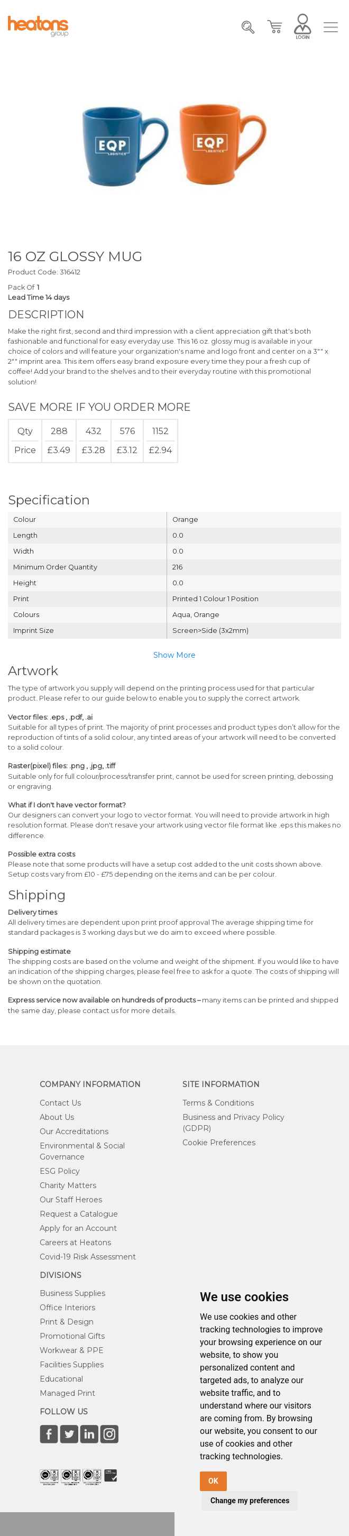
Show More (174, 655)
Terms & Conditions (218, 1103)
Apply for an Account (78, 1228)
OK (213, 1481)
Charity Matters (68, 1185)
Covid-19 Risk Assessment (88, 1257)
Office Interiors (67, 1307)
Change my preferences (249, 1500)
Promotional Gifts (72, 1336)
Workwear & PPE (72, 1350)
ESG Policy (60, 1171)
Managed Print (67, 1393)
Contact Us (60, 1103)
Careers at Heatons (75, 1242)
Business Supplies (72, 1293)
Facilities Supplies (72, 1364)
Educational (61, 1379)
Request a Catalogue (79, 1214)
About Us (57, 1117)
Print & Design (67, 1322)
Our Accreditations (74, 1131)
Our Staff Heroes (71, 1199)
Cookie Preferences (218, 1142)
